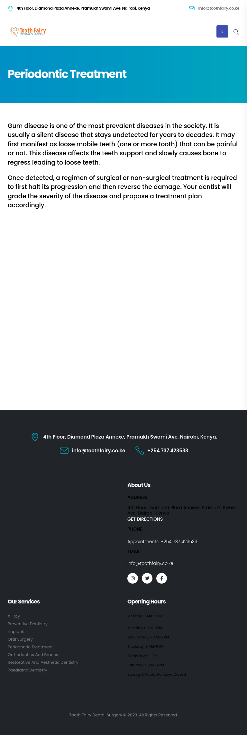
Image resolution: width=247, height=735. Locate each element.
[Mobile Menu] (222, 31)
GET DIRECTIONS (145, 519)
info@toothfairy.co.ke (150, 563)
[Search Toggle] (236, 32)
